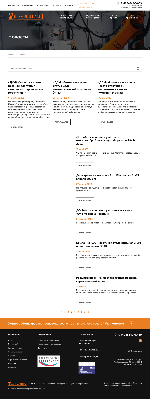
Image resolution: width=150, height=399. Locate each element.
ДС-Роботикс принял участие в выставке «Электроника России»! (104, 212)
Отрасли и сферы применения (87, 341)
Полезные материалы (89, 349)
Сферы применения (132, 17)
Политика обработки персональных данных (26, 389)
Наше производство (16, 352)
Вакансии (12, 364)
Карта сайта (83, 384)
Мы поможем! (115, 323)
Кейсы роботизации (88, 356)
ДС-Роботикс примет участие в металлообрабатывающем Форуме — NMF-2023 (105, 140)
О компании (13, 5)
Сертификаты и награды (18, 360)
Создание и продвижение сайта (117, 383)
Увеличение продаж (113, 385)
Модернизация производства (92, 17)
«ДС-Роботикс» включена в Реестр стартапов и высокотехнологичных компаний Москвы (117, 87)
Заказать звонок (86, 7)
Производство (42, 5)
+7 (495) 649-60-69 (130, 3)
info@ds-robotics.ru (87, 3)
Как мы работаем (15, 348)
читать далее (17, 127)
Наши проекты (114, 17)
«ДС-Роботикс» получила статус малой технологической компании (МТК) (72, 87)
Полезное (56, 5)
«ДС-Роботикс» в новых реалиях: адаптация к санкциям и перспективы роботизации (25, 87)
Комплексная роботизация (65, 17)
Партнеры (12, 356)
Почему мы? (27, 5)
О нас (10, 340)
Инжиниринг (43, 348)
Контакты (69, 5)
